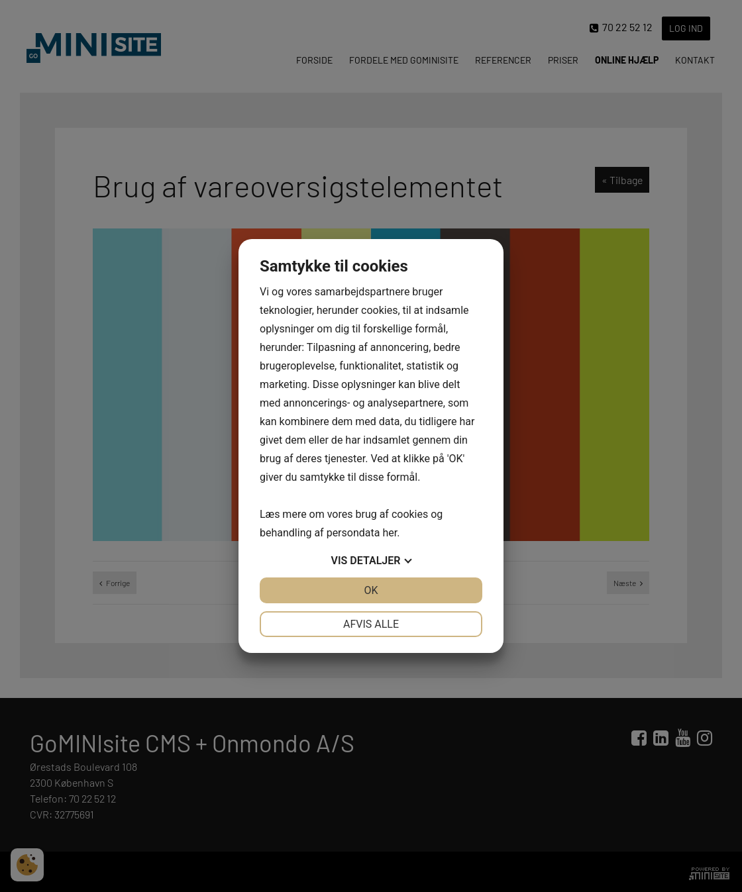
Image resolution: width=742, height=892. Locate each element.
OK (371, 590)
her (389, 532)
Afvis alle (371, 624)
